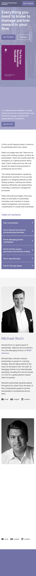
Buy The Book (28, 3)
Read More (24, 37)
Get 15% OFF (8, 124)
